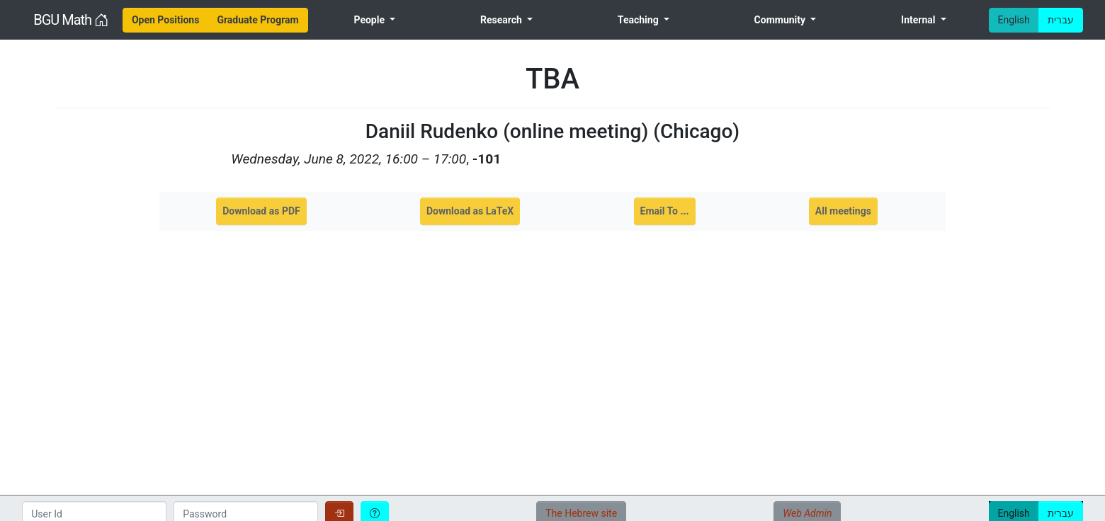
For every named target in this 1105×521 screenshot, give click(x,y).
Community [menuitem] (781, 19)
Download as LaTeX (470, 211)
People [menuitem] (370, 19)
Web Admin (807, 513)
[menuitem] (166, 20)
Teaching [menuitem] (639, 19)
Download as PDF (261, 211)
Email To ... (664, 211)
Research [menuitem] (502, 19)
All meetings (843, 211)
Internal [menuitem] (919, 19)
